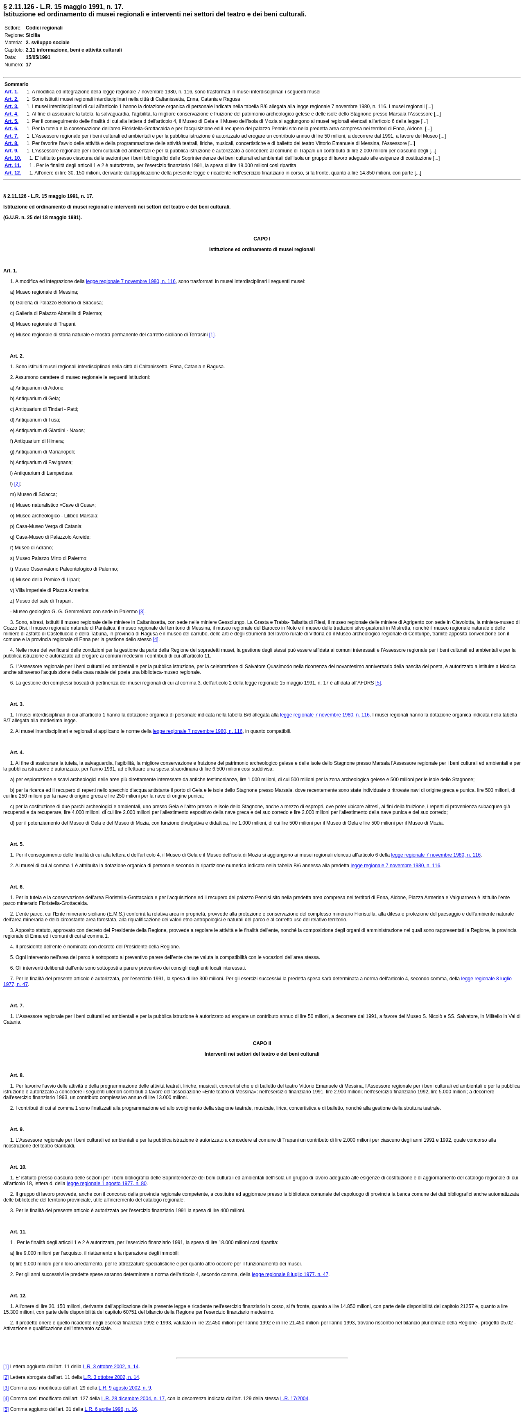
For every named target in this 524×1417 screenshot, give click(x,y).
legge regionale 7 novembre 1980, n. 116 (131, 281)
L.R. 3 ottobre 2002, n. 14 (110, 1366)
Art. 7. (13, 1006)
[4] (155, 639)
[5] (378, 683)
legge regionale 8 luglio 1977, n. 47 (290, 1274)
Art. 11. (15, 1232)
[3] (141, 611)
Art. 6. (13, 887)
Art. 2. (13, 356)
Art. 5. (13, 844)
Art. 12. (15, 1296)
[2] (17, 484)
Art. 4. (13, 752)
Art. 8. (13, 1075)
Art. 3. (13, 704)
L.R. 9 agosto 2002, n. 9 (125, 1388)
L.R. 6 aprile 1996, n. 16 (110, 1409)
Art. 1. (10, 271)
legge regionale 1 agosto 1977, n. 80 (107, 1183)
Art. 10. (15, 1167)
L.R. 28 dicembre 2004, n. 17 (133, 1398)
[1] (212, 335)
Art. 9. (13, 1129)
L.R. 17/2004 (294, 1398)
